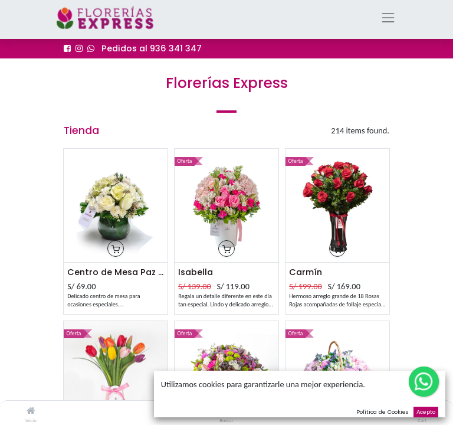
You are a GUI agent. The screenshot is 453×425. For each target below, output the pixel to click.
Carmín (305, 272)
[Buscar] (226, 411)
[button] (115, 248)
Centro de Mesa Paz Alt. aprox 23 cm (115, 272)
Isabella (195, 272)
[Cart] (422, 411)
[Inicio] (31, 411)
